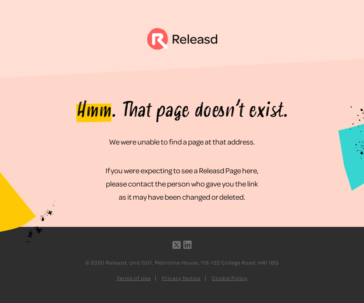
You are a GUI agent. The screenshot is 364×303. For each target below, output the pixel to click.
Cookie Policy (230, 278)
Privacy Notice (181, 278)
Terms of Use (133, 278)
